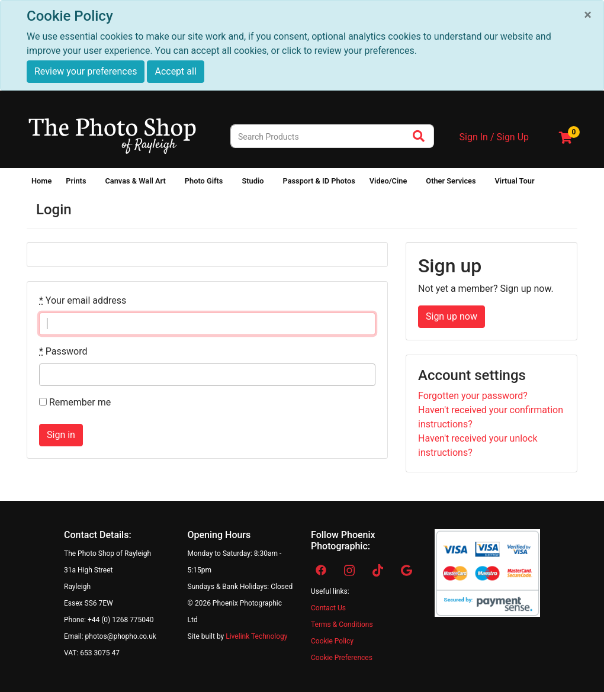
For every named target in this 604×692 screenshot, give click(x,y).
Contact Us (328, 608)
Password (63, 351)
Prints (76, 180)
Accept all (175, 71)
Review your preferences (85, 71)
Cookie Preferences (341, 658)
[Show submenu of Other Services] (483, 183)
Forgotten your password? (473, 395)
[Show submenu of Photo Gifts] (229, 183)
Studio (253, 180)
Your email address (82, 300)
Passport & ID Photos (318, 180)
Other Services (451, 180)
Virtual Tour (515, 180)
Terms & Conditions (342, 624)
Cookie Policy (332, 641)
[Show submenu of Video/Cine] (414, 183)
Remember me (75, 402)
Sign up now (451, 316)
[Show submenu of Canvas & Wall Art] (173, 183)
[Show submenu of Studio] (270, 183)
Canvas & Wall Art (135, 180)
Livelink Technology (256, 636)
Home (41, 180)
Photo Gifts (204, 180)
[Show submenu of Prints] (93, 183)
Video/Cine (388, 180)
